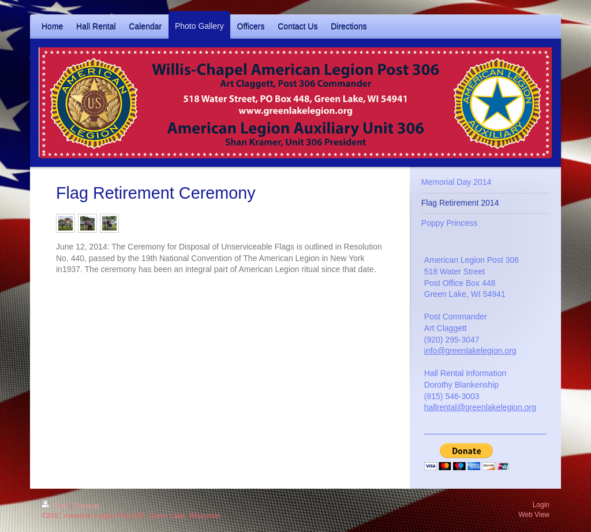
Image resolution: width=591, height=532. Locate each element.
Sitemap (86, 506)
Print (56, 506)
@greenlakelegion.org (476, 350)
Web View (533, 515)
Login (541, 505)
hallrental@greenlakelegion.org (480, 407)
